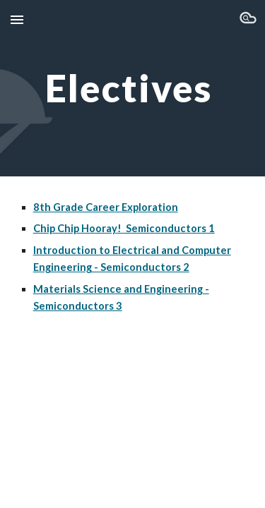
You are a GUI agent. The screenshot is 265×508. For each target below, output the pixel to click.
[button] (17, 19)
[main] (132, 88)
